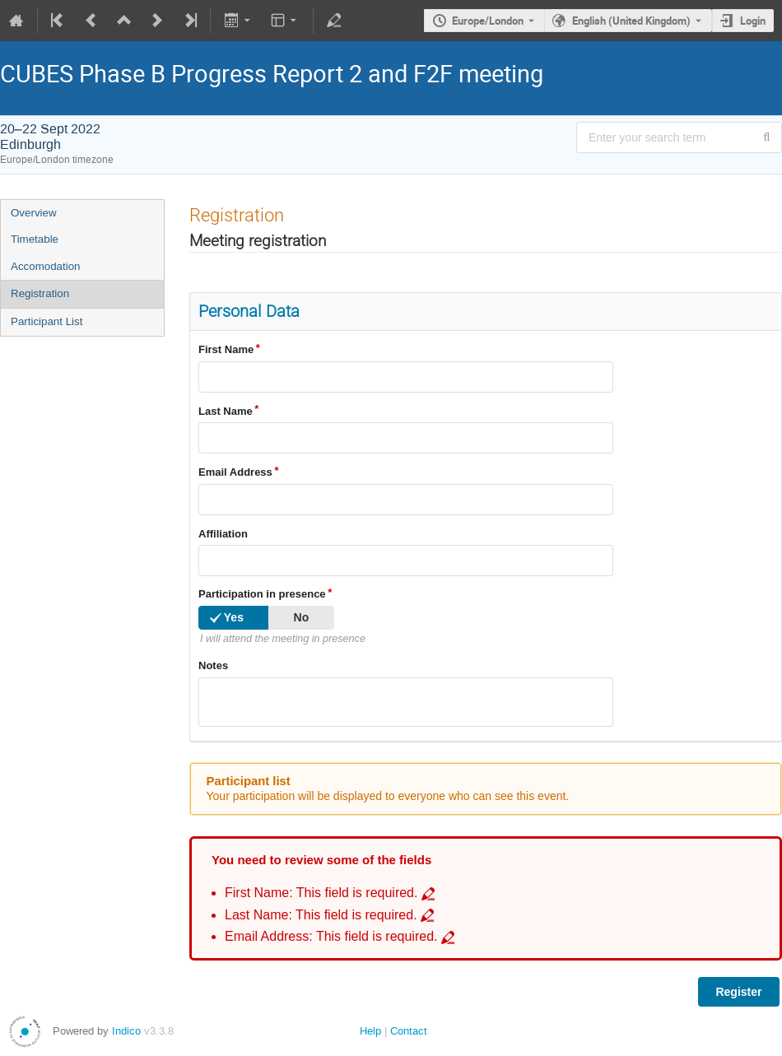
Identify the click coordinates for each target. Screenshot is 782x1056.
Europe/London (488, 20)
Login (753, 20)
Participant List (46, 321)
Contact (408, 1031)
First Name (226, 349)
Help (370, 1031)
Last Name (225, 411)
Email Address (235, 472)
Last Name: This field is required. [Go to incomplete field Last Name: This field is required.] (321, 915)
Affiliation (223, 534)
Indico (126, 1031)
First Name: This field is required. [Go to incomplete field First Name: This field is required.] (321, 893)
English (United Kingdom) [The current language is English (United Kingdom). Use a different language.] (631, 20)
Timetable (34, 239)
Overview (34, 213)
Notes (213, 665)
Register (738, 991)
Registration (40, 293)
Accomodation (45, 266)
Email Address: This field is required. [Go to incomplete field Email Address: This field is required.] (331, 936)
